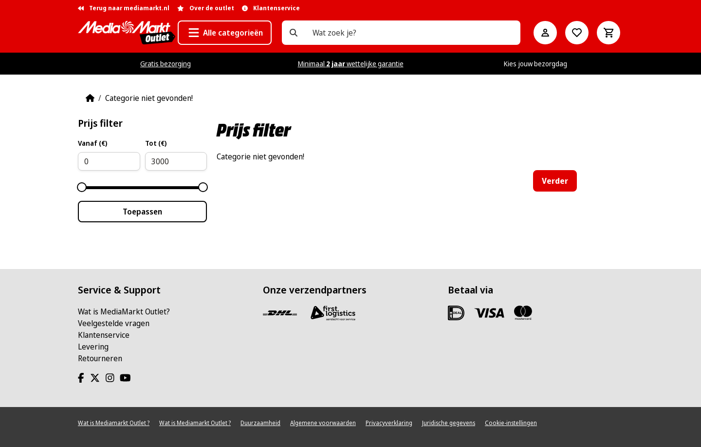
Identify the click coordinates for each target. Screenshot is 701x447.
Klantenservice (103, 335)
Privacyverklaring (389, 423)
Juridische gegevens (448, 423)
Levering (93, 346)
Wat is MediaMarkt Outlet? (124, 311)
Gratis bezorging (165, 63)
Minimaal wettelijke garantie (351, 63)
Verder (555, 180)
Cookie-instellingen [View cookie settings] (511, 423)
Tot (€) (155, 143)
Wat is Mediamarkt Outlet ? (113, 423)
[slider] (82, 187)
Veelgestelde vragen (113, 323)
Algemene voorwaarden (323, 423)
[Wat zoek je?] (293, 32)
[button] (225, 32)
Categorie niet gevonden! (149, 98)
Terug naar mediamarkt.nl (123, 8)
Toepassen (142, 211)
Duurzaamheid (260, 423)
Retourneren (100, 358)
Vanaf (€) (92, 143)
